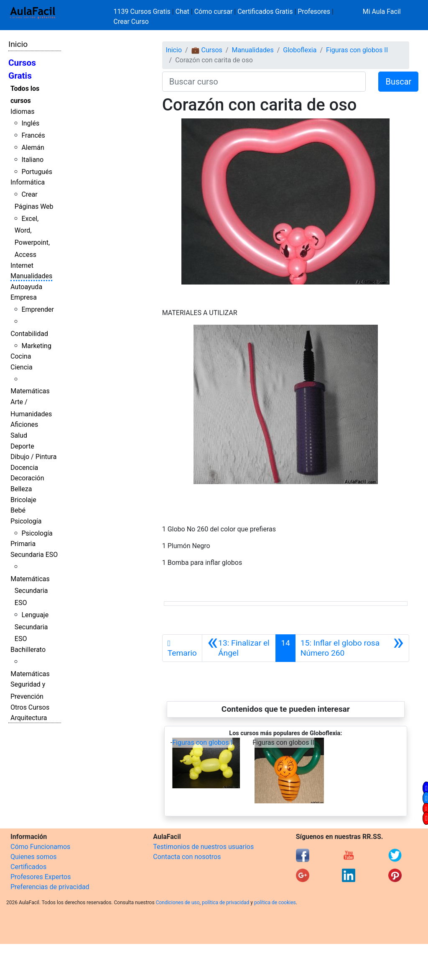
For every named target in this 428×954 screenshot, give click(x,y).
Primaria (23, 544)
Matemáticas (30, 391)
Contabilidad (29, 334)
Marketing (36, 346)
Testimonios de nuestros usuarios (203, 847)
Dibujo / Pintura (33, 457)
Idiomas (22, 111)
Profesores (314, 11)
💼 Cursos (206, 50)
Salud (18, 435)
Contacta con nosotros (187, 857)
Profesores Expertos (40, 877)
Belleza (21, 489)
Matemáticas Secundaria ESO (30, 591)
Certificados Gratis (265, 11)
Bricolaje (23, 500)
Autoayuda (26, 287)
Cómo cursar (213, 11)
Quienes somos (33, 857)
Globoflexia (299, 50)
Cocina (20, 356)
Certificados (28, 867)
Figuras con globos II (357, 50)
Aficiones (24, 424)
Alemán (32, 147)
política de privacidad (225, 902)
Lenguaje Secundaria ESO (31, 627)
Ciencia (21, 367)
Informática (27, 182)
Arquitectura (28, 718)
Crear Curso (131, 22)
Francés (33, 135)
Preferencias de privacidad (49, 887)
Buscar (398, 82)
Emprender (37, 309)
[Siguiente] (352, 648)
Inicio (18, 44)
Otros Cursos (29, 707)
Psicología (25, 521)
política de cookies (275, 902)
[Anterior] (239, 648)
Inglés (30, 123)
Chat (182, 11)
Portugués (36, 172)
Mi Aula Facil (382, 11)
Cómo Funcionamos (40, 847)
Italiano (32, 160)
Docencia (24, 468)
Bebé (17, 510)
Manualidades (31, 276)
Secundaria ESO (34, 555)
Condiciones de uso (178, 902)
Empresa (23, 297)
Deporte (22, 446)
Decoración (27, 478)
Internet (21, 265)
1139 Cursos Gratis (143, 11)
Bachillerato (28, 650)
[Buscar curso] (264, 82)
